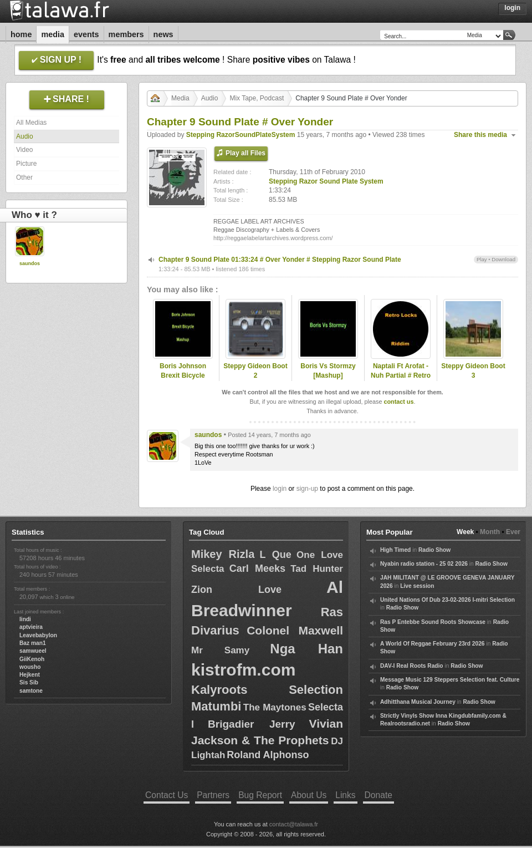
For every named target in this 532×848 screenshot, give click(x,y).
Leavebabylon (38, 635)
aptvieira (31, 627)
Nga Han (306, 648)
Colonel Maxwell (295, 630)
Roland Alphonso (268, 754)
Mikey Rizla (222, 554)
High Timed (395, 550)
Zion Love (236, 589)
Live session (417, 586)
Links (345, 795)
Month (490, 532)
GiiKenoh (31, 659)
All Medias (31, 122)
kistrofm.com (243, 670)
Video (24, 150)
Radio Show (434, 550)
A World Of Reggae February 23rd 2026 (432, 644)
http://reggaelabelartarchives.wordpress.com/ (272, 238)
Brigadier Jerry (251, 724)
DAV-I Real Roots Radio (411, 666)
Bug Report (260, 795)
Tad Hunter (316, 568)
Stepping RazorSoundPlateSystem (240, 135)
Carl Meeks (257, 568)
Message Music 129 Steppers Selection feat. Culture (449, 680)
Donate (378, 795)
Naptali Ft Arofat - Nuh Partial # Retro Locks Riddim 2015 (401, 375)
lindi (25, 619)
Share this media (480, 135)
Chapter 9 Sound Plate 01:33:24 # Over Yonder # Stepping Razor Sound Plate (279, 259)
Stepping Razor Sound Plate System (326, 181)
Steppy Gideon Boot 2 (255, 370)
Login (512, 8)
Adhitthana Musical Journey (418, 702)
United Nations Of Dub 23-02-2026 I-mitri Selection (447, 600)
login (280, 488)
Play (482, 259)
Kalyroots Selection (267, 690)
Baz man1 (32, 643)
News (163, 34)
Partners (213, 795)
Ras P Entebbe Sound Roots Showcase (432, 622)
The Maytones (274, 707)
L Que (275, 554)
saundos (29, 263)
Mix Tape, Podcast (256, 98)
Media (52, 34)
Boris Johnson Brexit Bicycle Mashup (183, 375)
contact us (398, 401)
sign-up (307, 488)
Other (24, 177)
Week (465, 532)
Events (86, 34)
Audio (24, 136)
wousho (29, 667)
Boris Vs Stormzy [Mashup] (327, 370)
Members (126, 34)
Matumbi (216, 706)
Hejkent (29, 675)
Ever (513, 532)
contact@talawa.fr (293, 824)
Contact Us (166, 795)
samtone (31, 691)
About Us (308, 795)
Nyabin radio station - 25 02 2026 (424, 564)
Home (21, 34)
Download (503, 259)
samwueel (33, 651)
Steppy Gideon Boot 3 (473, 370)
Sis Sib (28, 682)
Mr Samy (220, 650)
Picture (26, 163)
